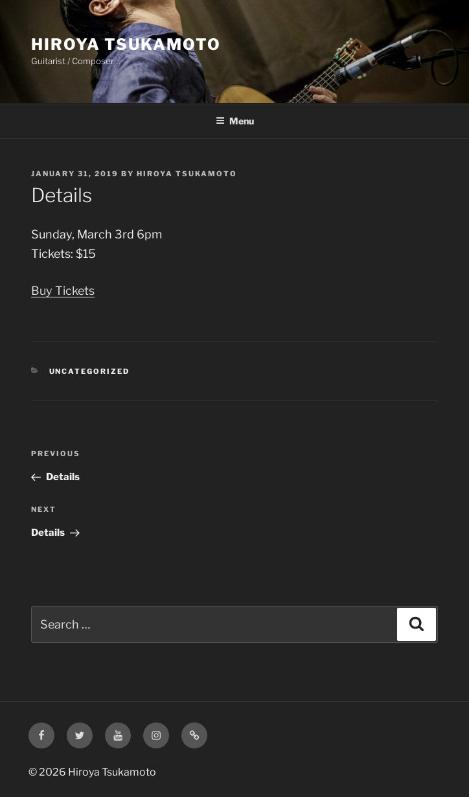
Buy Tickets (63, 290)
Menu (235, 120)
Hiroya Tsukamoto (126, 44)
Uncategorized (89, 371)
